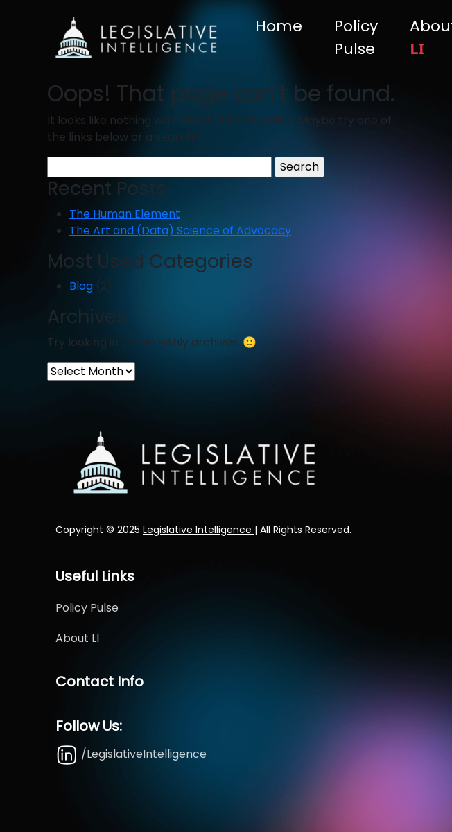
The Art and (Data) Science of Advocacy (180, 231)
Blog (81, 286)
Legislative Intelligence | (200, 530)
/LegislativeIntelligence (131, 754)
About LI (77, 638)
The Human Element (124, 214)
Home (278, 26)
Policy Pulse (356, 37)
